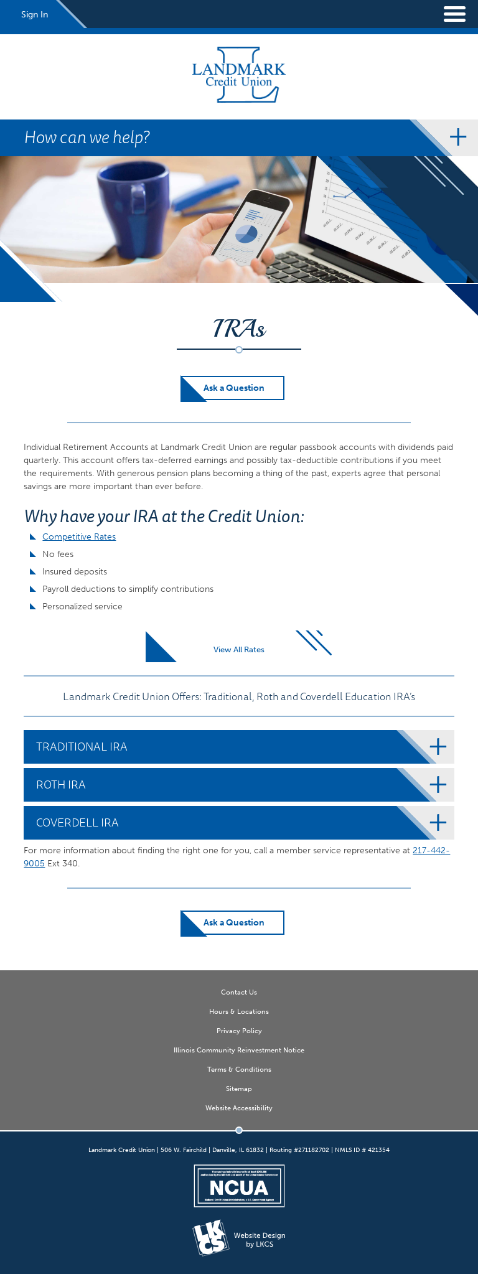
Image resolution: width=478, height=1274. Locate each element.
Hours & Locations (239, 1011)
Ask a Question (234, 388)
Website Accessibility (239, 1107)
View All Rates (239, 649)
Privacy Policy (239, 1030)
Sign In (34, 14)
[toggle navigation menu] (447, 14)
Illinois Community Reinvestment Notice (239, 1050)
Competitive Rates (79, 537)
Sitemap (239, 1088)
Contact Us (239, 992)
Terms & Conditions (239, 1069)
